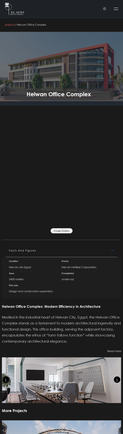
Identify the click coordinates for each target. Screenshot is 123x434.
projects (9, 24)
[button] (53, 398)
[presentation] (6, 379)
